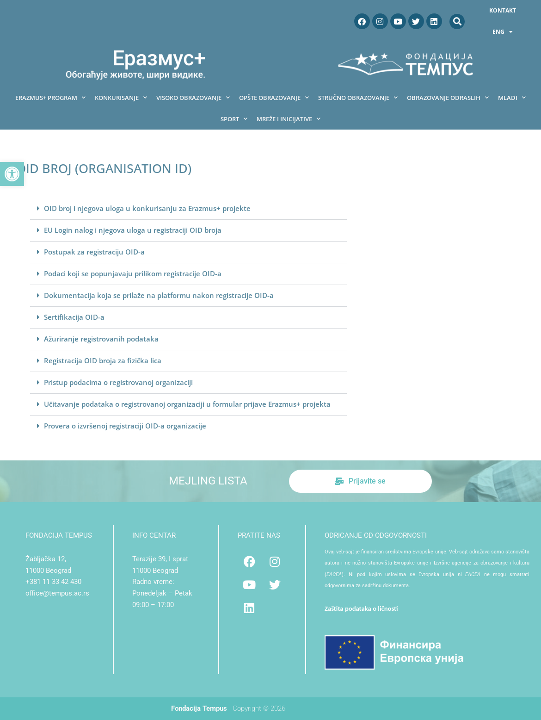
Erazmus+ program (50, 97)
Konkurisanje (121, 97)
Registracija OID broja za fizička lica (102, 360)
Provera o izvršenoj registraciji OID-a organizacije (125, 425)
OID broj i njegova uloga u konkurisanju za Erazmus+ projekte (147, 208)
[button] (12, 174)
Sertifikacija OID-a (74, 317)
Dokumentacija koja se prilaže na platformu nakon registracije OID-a (159, 295)
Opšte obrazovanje (274, 97)
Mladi (512, 97)
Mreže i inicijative (288, 118)
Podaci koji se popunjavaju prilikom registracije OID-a (132, 273)
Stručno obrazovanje (358, 97)
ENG (502, 32)
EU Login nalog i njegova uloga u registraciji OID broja (132, 230)
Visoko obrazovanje (193, 97)
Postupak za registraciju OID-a (94, 251)
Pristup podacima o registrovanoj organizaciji (118, 382)
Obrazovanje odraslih (448, 97)
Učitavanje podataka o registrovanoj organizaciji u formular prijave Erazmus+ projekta (187, 404)
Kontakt (502, 10)
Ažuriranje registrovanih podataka (101, 338)
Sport (234, 118)
